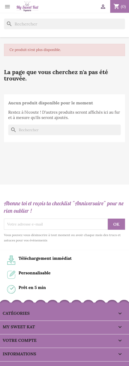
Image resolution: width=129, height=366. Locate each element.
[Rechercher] (64, 24)
